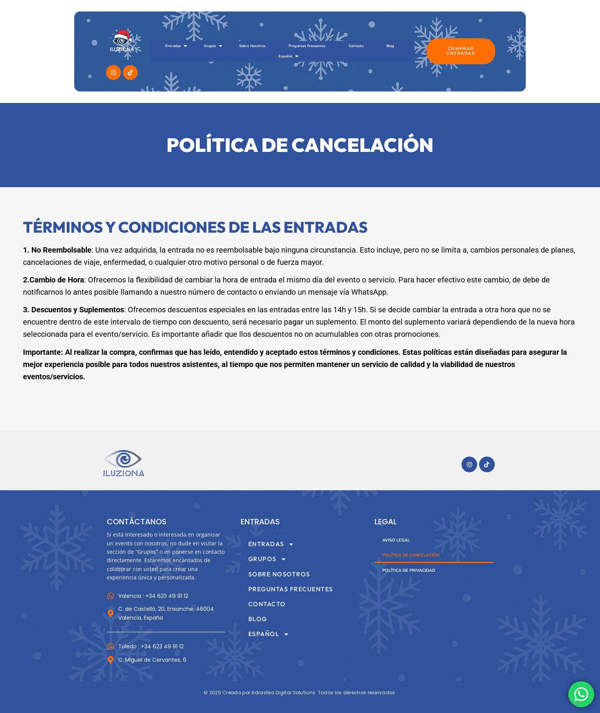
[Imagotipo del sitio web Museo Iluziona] (123, 463)
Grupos (213, 46)
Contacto (356, 45)
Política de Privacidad (408, 570)
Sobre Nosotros (252, 45)
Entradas (176, 46)
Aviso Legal (396, 540)
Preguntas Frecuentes (307, 45)
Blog (390, 45)
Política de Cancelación (410, 555)
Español (288, 56)
